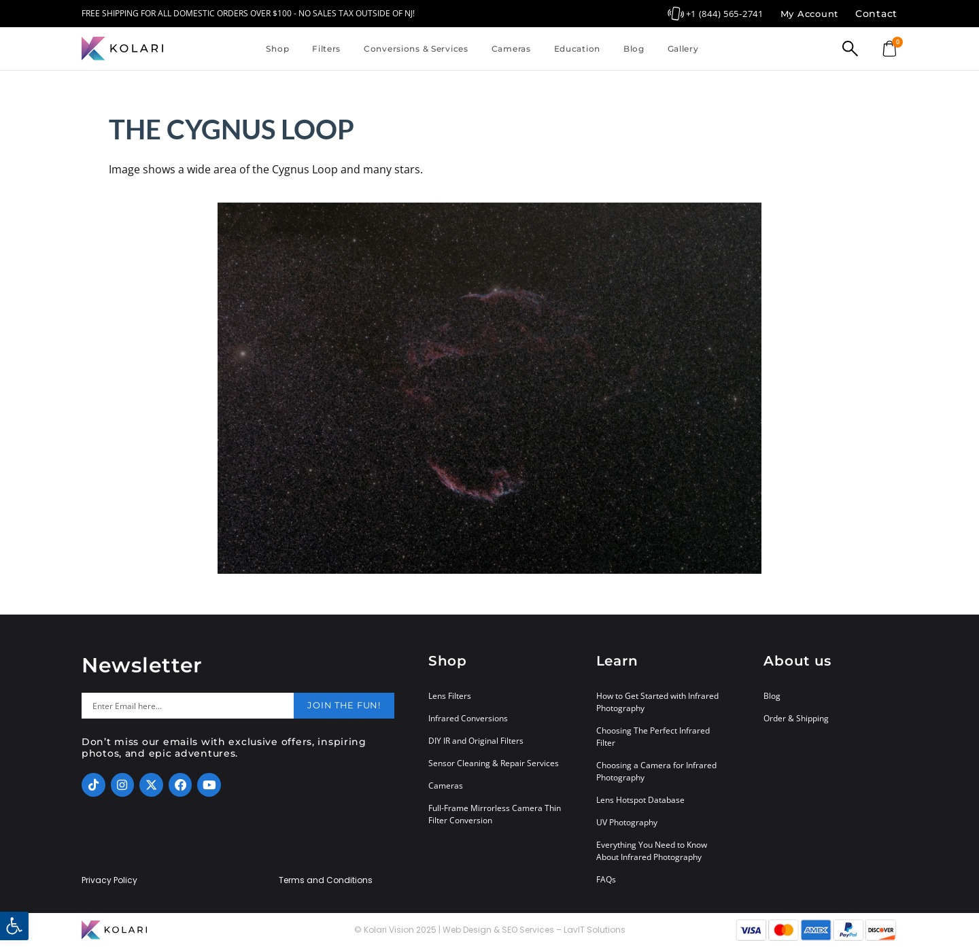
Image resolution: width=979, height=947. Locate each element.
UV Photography (626, 822)
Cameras (511, 49)
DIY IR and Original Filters (475, 740)
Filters (326, 49)
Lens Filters (449, 696)
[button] (14, 926)
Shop (277, 49)
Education (577, 49)
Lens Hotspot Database (640, 800)
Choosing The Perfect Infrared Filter (653, 736)
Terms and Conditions (326, 880)
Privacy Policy (109, 880)
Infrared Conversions (468, 718)
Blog (634, 49)
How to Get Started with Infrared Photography (657, 702)
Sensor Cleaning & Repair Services (493, 763)
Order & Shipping (796, 718)
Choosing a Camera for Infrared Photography (656, 771)
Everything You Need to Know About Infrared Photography (651, 851)
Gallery (683, 49)
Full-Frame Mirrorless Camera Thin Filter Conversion (494, 814)
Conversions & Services (416, 49)
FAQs (606, 879)
